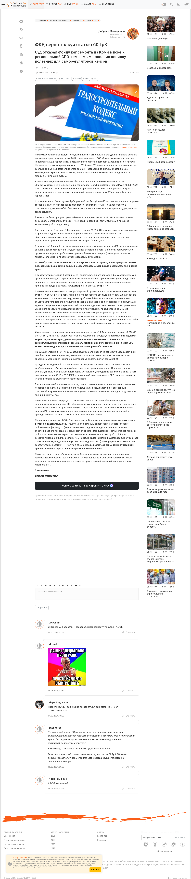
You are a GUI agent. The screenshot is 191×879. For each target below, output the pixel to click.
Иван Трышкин (58, 778)
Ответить (130, 632)
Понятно (95, 869)
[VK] (21, 38)
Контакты (102, 836)
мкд (85, 78)
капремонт (64, 78)
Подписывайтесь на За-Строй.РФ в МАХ (86, 485)
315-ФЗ (76, 78)
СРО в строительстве (45, 78)
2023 (52, 844)
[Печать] (21, 54)
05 (96, 20)
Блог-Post (78, 20)
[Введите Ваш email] (157, 837)
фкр (94, 78)
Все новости (10, 836)
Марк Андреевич (59, 702)
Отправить (42, 607)
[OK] (21, 46)
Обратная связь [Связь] (164, 851)
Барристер (55, 727)
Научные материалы (14, 844)
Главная (42, 20)
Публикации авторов (14, 840)
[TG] (21, 21)
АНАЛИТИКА (106, 4)
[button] (3, 4)
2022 (52, 848)
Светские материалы (14, 848)
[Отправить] (21, 63)
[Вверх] (21, 71)
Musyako (54, 644)
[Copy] (123, 632)
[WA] (21, 30)
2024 (89, 20)
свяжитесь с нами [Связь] (129, 147)
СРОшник (54, 622)
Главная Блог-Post (59, 20)
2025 (52, 836)
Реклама (101, 840)
